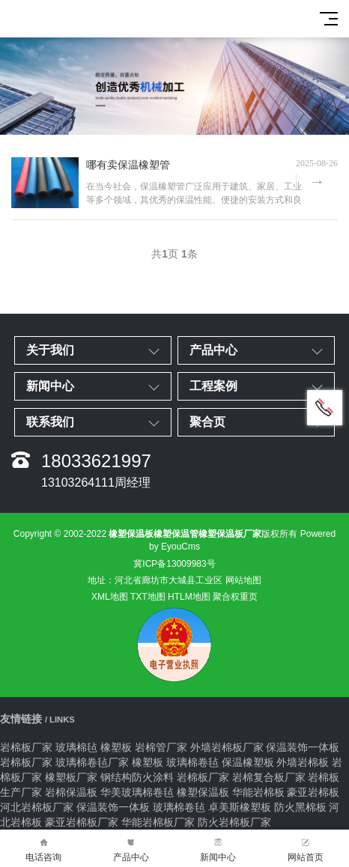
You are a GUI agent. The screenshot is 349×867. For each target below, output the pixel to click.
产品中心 (131, 849)
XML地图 (109, 596)
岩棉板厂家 (26, 747)
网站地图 (243, 580)
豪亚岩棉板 (313, 792)
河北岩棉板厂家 (36, 807)
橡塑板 (116, 747)
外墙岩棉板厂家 (227, 747)
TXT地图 (148, 596)
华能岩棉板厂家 (158, 822)
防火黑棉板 (300, 807)
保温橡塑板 (248, 762)
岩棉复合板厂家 (269, 777)
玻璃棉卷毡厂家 (92, 762)
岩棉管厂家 (161, 747)
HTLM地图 (189, 596)
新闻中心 (218, 849)
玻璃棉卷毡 (192, 762)
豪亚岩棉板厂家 (81, 822)
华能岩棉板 (258, 792)
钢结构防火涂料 (137, 777)
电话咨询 (44, 849)
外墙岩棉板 (302, 762)
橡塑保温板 (203, 792)
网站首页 (306, 849)
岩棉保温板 (71, 792)
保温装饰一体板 (302, 747)
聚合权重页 (235, 596)
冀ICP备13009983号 (174, 564)
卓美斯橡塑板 (239, 807)
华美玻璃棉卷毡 (137, 792)
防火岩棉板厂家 (234, 822)
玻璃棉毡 (76, 747)
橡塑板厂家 (71, 777)
